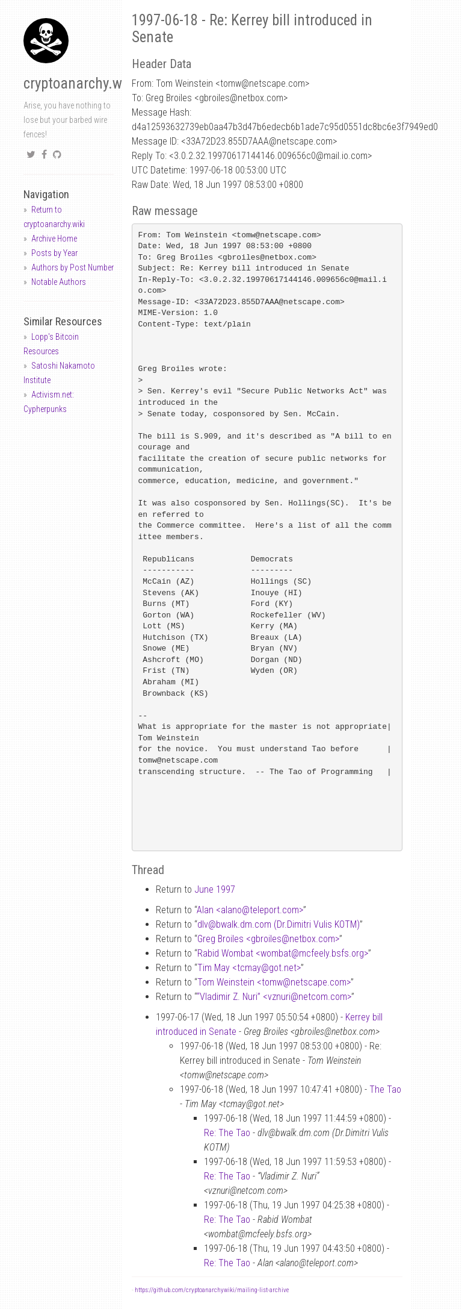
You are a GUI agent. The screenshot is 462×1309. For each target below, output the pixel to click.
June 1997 (214, 889)
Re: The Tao (227, 1133)
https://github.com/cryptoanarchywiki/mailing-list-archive (212, 1290)
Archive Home (54, 238)
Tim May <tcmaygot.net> (249, 967)
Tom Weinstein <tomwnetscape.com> (274, 982)
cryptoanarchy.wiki (80, 83)
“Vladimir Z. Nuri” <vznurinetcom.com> (274, 996)
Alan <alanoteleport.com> (250, 910)
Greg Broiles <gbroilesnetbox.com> (268, 939)
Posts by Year (54, 253)
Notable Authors (58, 282)
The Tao (385, 1089)
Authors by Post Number (72, 267)
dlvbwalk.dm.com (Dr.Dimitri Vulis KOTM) (278, 924)
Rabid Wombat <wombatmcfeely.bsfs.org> (282, 953)
